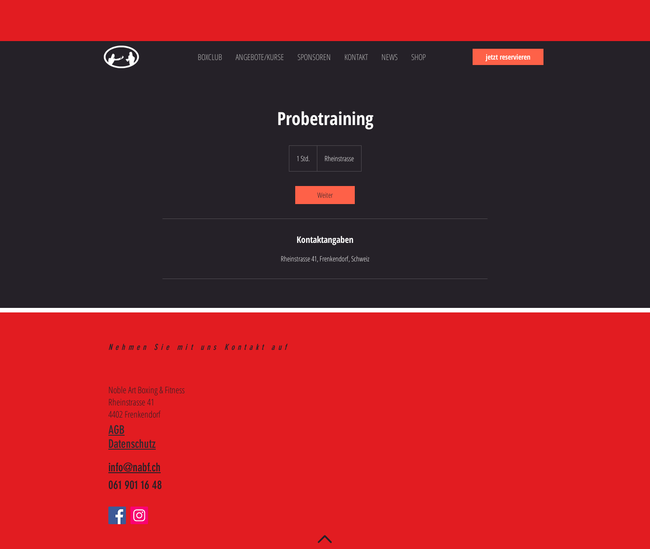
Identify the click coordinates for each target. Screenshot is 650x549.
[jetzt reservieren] (508, 57)
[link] (325, 195)
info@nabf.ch (134, 468)
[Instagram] (139, 515)
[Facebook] (117, 515)
